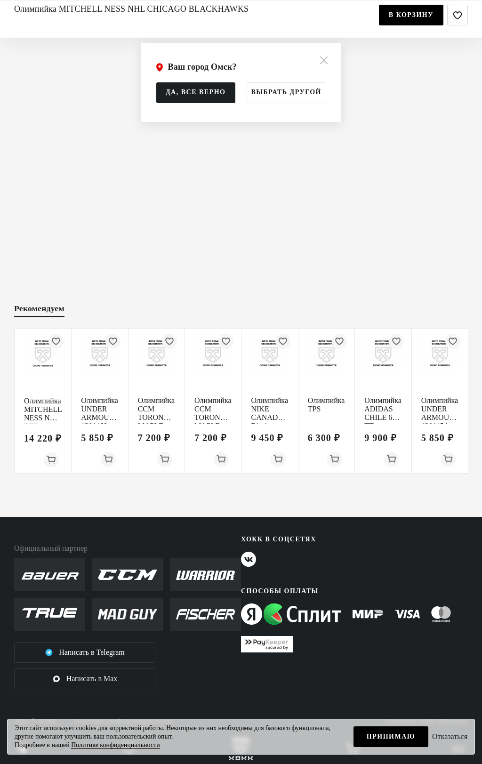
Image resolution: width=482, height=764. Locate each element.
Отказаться (449, 736)
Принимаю (391, 736)
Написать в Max (85, 679)
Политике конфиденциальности (115, 744)
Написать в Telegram (85, 652)
